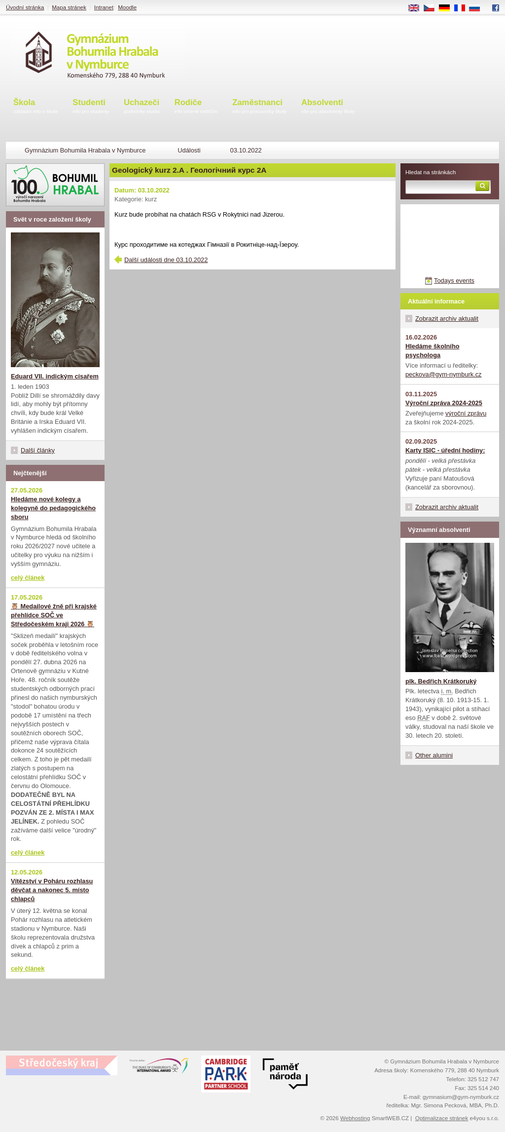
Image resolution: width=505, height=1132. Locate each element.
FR (463, 8)
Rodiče (196, 107)
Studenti (90, 107)
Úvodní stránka (25, 7)
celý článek (27, 577)
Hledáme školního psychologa (432, 350)
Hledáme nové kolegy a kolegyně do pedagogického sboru (53, 508)
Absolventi (328, 107)
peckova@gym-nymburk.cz (443, 374)
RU (478, 8)
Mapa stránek (69, 7)
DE (448, 8)
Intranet (103, 7)
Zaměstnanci (259, 107)
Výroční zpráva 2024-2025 (443, 403)
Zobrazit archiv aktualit (446, 318)
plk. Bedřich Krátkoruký (440, 681)
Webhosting (355, 1118)
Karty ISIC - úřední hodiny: (445, 450)
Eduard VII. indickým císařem (55, 376)
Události (189, 150)
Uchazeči (142, 107)
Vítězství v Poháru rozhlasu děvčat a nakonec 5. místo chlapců (52, 890)
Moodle (127, 7)
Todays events (454, 280)
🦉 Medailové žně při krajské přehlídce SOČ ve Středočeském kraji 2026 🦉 (54, 615)
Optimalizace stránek (442, 1118)
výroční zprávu (465, 413)
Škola (35, 107)
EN (417, 8)
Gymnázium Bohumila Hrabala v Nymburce (85, 150)
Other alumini (434, 755)
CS (432, 8)
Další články (38, 450)
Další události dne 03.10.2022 (166, 260)
